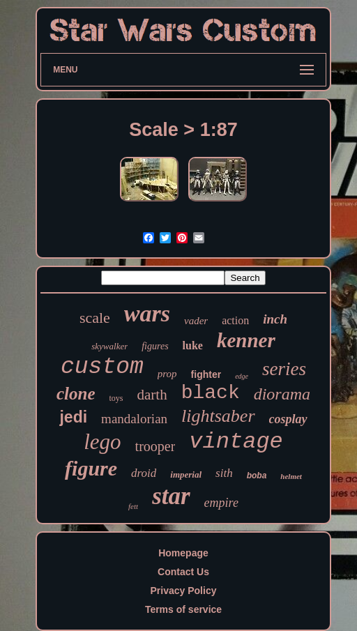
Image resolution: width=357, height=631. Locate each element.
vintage (235, 442)
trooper (155, 446)
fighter (206, 374)
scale (94, 317)
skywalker (109, 346)
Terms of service (183, 609)
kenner (246, 340)
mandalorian (134, 418)
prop (167, 373)
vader (196, 320)
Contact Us (183, 571)
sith (224, 473)
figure (91, 468)
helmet (291, 476)
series (284, 368)
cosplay (288, 419)
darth (152, 394)
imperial (186, 474)
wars (147, 313)
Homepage (183, 552)
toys (116, 398)
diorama (282, 394)
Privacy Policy (184, 590)
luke (193, 345)
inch (275, 319)
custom (102, 367)
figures (155, 346)
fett (133, 506)
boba (257, 475)
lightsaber (218, 416)
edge (241, 376)
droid (143, 473)
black (210, 393)
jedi (73, 417)
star (171, 496)
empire (221, 503)
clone (76, 393)
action (235, 320)
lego (102, 441)
